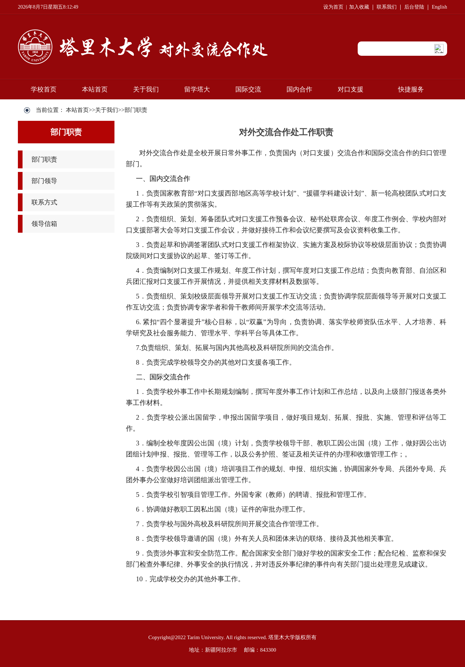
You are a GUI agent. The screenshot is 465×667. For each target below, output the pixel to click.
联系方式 (44, 202)
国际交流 (248, 89)
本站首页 (95, 89)
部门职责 (44, 159)
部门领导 (44, 180)
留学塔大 (197, 89)
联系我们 (387, 7)
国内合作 (299, 89)
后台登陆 (414, 7)
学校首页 (44, 89)
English (439, 7)
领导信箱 (44, 223)
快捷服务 (411, 89)
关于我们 (146, 89)
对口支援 (350, 89)
